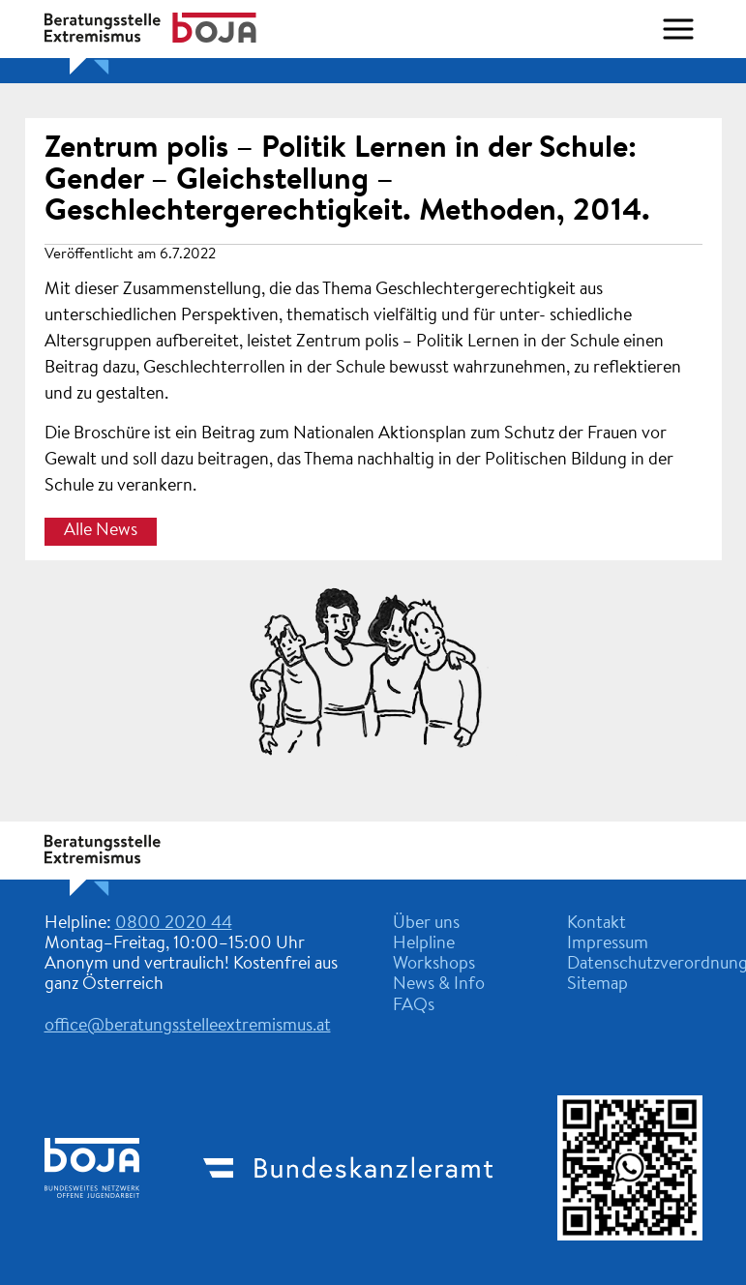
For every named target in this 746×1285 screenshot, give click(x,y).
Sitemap (597, 985)
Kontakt (596, 924)
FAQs (413, 1006)
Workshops (434, 964)
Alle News (100, 531)
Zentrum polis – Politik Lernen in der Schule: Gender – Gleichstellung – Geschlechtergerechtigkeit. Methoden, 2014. (347, 180)
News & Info (439, 985)
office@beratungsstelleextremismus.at (188, 1026)
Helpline (424, 944)
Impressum (607, 944)
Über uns (426, 924)
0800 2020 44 (173, 924)
